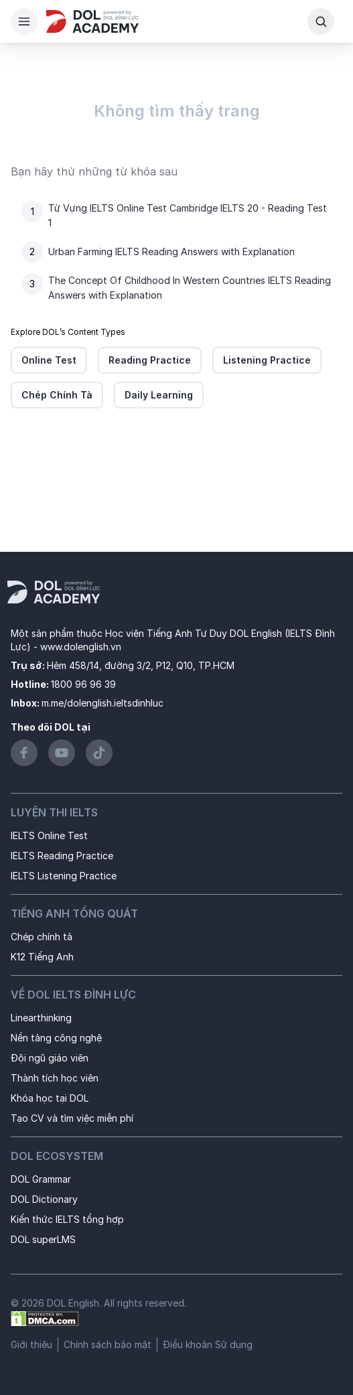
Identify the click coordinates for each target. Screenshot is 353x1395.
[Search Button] (320, 21)
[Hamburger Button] (24, 21)
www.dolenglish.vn (80, 646)
